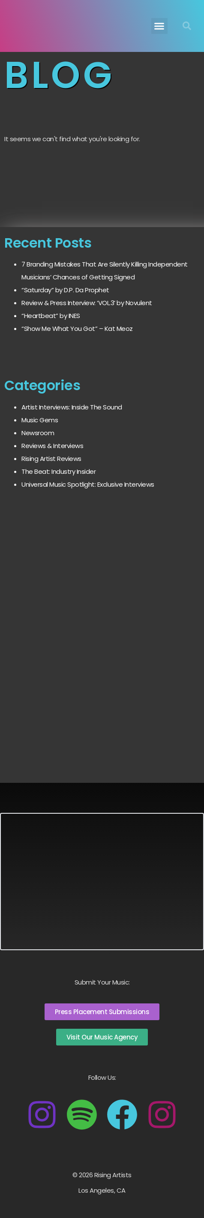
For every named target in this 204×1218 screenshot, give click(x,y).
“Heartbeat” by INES (50, 315)
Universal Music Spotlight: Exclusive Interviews (87, 484)
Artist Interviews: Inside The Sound (71, 407)
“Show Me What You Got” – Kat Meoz (77, 328)
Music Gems (39, 419)
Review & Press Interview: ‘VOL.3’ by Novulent (86, 302)
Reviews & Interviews (52, 445)
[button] (159, 26)
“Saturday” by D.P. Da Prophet (65, 289)
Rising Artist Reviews (51, 458)
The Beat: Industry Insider (58, 471)
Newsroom (37, 432)
